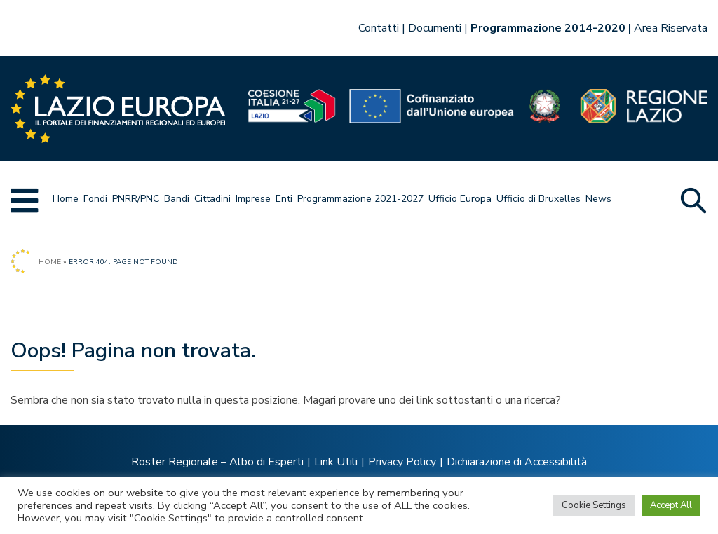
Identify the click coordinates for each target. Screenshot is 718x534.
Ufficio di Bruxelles (538, 198)
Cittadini (212, 198)
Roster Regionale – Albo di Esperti (217, 462)
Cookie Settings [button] (594, 505)
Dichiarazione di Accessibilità (517, 462)
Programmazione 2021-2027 (360, 198)
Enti (284, 198)
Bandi (176, 198)
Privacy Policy (402, 462)
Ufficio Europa (460, 198)
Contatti (378, 28)
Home (66, 198)
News (598, 198)
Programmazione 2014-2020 (547, 28)
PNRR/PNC (135, 198)
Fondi (95, 198)
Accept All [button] (671, 505)
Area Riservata (670, 28)
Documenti (434, 28)
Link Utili (336, 462)
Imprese (253, 198)
